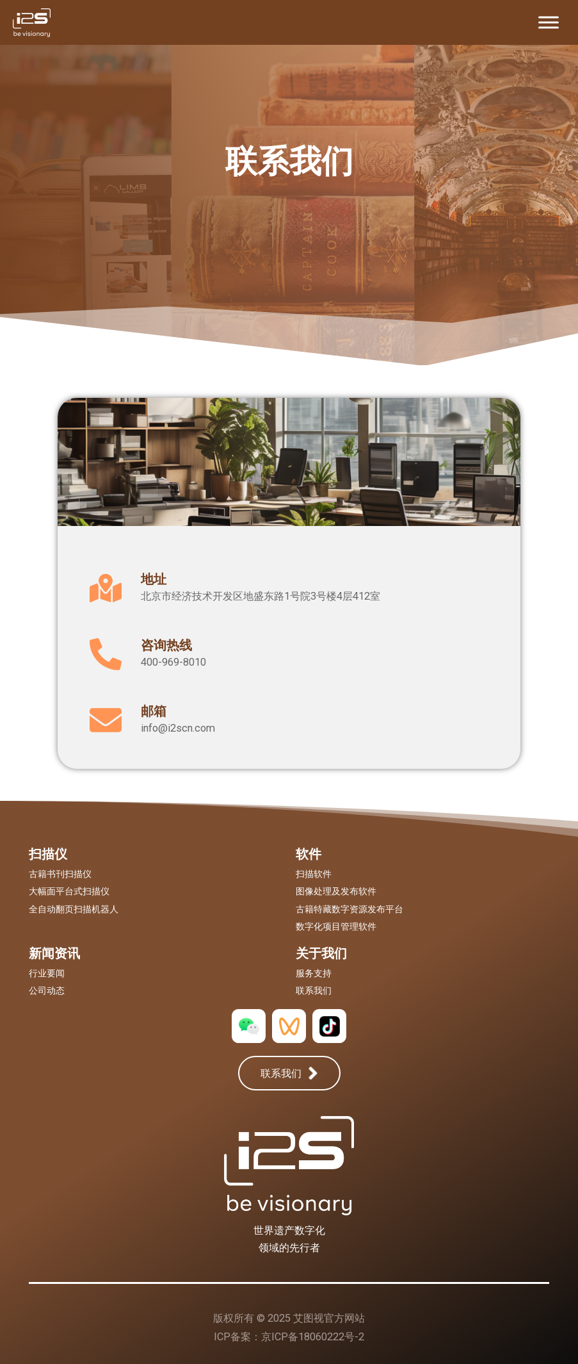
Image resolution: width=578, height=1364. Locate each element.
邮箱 (153, 711)
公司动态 (47, 990)
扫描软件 (314, 874)
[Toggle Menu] (548, 22)
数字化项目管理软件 (336, 926)
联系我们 (314, 990)
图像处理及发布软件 (336, 891)
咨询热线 (166, 645)
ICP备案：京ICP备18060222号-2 (289, 1337)
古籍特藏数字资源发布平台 (349, 909)
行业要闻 (47, 973)
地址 (153, 579)
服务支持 (314, 973)
